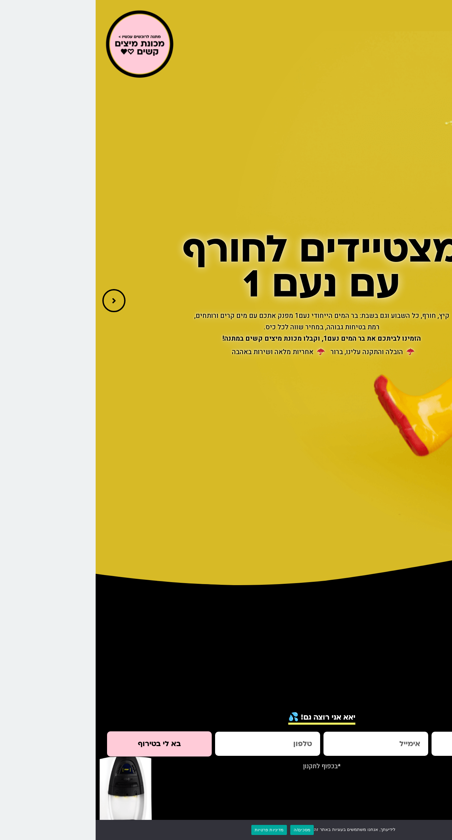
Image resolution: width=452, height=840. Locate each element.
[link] (443, 109)
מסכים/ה (206, 829)
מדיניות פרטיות (173, 829)
